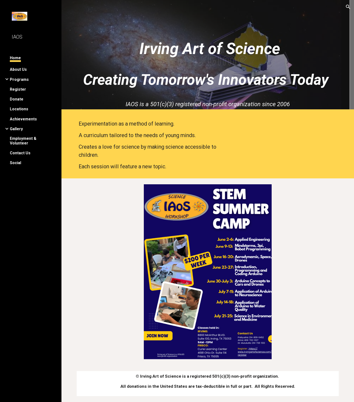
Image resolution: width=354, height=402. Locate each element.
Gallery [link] (16, 129)
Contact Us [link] (20, 153)
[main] (208, 47)
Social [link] (15, 162)
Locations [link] (19, 109)
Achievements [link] (23, 119)
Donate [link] (16, 99)
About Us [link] (18, 69)
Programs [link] (19, 79)
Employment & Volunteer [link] (23, 140)
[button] (348, 7)
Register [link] (18, 89)
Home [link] (15, 58)
